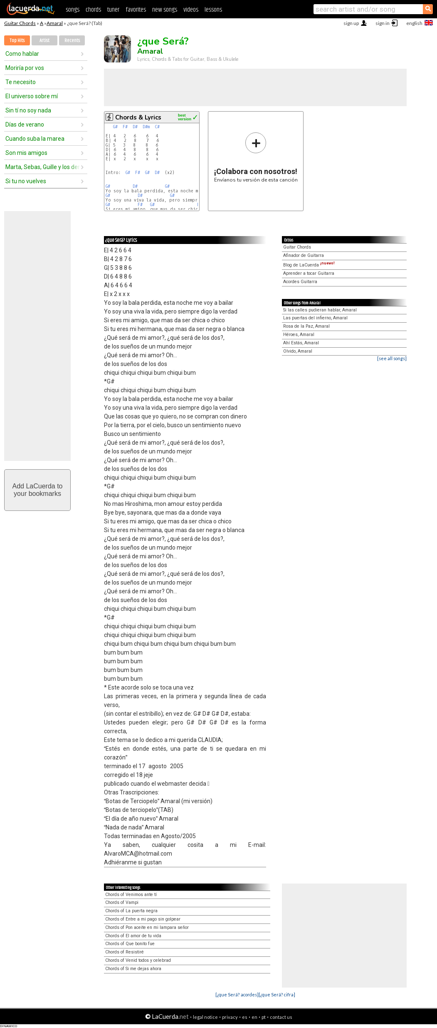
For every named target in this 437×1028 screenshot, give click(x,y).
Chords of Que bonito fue (130, 943)
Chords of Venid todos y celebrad (138, 960)
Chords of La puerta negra (131, 911)
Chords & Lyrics (138, 117)
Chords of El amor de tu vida (133, 935)
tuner (113, 10)
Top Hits (17, 41)
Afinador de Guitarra (303, 255)
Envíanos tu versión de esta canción (256, 157)
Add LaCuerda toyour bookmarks (37, 490)
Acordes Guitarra (300, 281)
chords (93, 10)
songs (72, 10)
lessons (213, 10)
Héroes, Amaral (298, 334)
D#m (146, 126)
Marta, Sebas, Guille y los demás (42, 167)
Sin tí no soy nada (28, 110)
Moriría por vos (24, 68)
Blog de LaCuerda (309, 265)
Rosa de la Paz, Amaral (306, 326)
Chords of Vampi (121, 902)
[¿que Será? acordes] (237, 994)
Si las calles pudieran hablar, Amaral (320, 310)
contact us (281, 1017)
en (254, 1017)
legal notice (205, 1017)
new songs (164, 10)
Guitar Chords (20, 23)
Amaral (55, 23)
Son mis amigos (26, 152)
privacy (230, 1017)
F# (125, 126)
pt (264, 1017)
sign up (351, 23)
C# (157, 126)
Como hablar (22, 53)
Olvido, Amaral (297, 351)
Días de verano (24, 124)
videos (190, 10)
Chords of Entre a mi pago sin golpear (142, 919)
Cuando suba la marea (34, 138)
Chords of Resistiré (124, 952)
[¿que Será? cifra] (277, 994)
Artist (44, 41)
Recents (72, 41)
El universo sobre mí (31, 96)
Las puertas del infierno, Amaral (315, 318)
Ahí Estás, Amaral (301, 343)
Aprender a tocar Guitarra (308, 273)
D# (135, 126)
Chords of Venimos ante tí (131, 894)
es (244, 1017)
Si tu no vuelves (25, 181)
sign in (382, 23)
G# (115, 126)
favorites (136, 10)
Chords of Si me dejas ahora (133, 968)
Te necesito (20, 82)
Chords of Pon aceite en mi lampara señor (147, 927)
